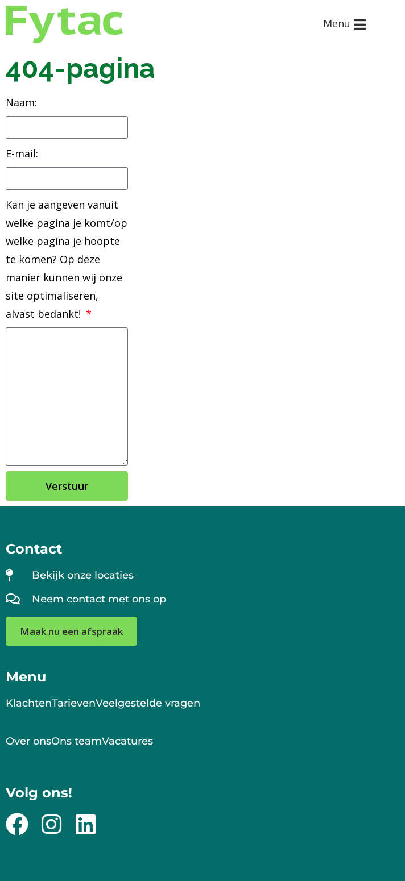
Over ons (28, 741)
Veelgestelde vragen (148, 703)
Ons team (76, 741)
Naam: (21, 102)
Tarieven (74, 703)
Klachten (29, 703)
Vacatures (127, 741)
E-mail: (22, 153)
